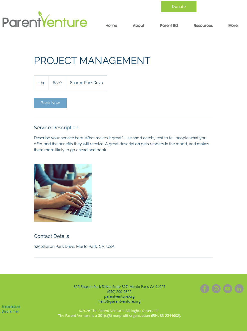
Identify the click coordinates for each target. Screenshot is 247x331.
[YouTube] (227, 288)
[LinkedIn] (239, 288)
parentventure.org (119, 296)
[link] (50, 103)
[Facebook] (204, 288)
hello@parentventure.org (119, 301)
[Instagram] (216, 288)
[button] (166, 26)
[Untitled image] (63, 193)
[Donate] (178, 6)
